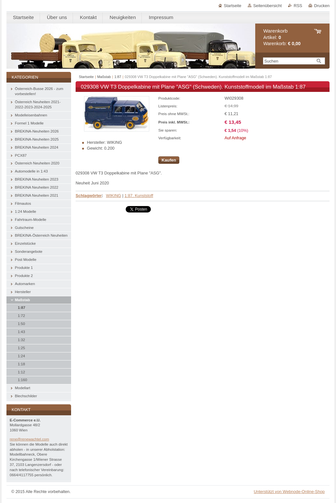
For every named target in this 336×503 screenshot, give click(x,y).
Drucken (322, 5)
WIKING (113, 195)
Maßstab (104, 77)
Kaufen (169, 160)
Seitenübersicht (267, 5)
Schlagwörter (89, 195)
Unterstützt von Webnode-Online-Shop (289, 491)
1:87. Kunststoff (138, 195)
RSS (298, 5)
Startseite (232, 5)
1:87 (117, 77)
